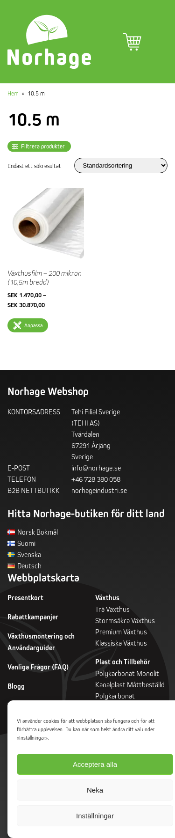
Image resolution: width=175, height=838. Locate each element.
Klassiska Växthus (121, 643)
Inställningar (95, 816)
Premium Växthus (121, 631)
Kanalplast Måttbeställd (130, 684)
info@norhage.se (96, 467)
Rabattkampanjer (32, 616)
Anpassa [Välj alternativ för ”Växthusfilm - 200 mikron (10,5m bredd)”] (33, 325)
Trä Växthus (112, 609)
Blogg (16, 686)
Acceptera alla (95, 764)
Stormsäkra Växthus (125, 620)
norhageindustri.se (99, 490)
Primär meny (158, 42)
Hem (13, 93)
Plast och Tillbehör (122, 661)
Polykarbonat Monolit (127, 673)
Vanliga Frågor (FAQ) (38, 666)
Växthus (107, 597)
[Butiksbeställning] (121, 165)
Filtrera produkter (43, 146)
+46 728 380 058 (95, 479)
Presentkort (25, 597)
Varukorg (132, 42)
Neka (95, 790)
